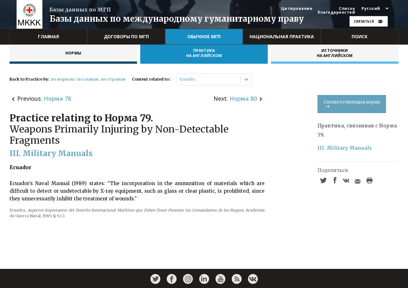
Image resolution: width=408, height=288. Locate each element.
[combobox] (179, 79)
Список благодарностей (336, 10)
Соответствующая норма (352, 103)
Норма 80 (243, 98)
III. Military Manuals (344, 148)
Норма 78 (57, 98)
